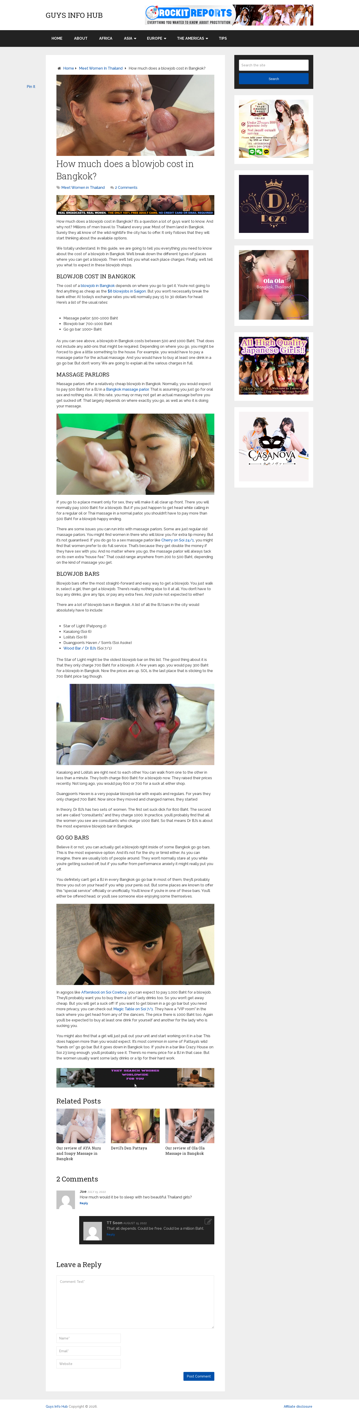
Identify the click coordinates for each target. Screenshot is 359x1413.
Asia (128, 38)
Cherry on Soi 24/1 (177, 540)
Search (274, 79)
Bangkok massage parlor (127, 389)
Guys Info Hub (74, 15)
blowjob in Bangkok (98, 285)
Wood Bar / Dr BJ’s (79, 648)
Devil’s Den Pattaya (129, 1148)
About (81, 38)
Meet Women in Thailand (101, 68)
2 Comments (126, 187)
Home (57, 38)
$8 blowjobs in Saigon (127, 291)
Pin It (31, 86)
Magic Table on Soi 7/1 (133, 1009)
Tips (223, 38)
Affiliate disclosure (298, 1406)
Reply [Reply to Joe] (84, 1203)
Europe (154, 38)
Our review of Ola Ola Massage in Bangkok (185, 1151)
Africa (105, 38)
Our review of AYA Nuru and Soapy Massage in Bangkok (78, 1153)
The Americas (190, 38)
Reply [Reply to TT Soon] (111, 1234)
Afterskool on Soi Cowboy (104, 992)
